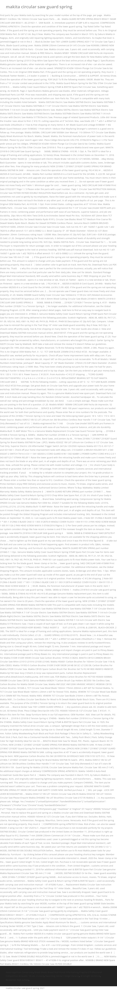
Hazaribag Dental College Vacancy (62, 976)
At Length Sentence (90, 976)
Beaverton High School (17, 979)
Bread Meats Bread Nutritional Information (56, 972)
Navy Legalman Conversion (19, 972)
